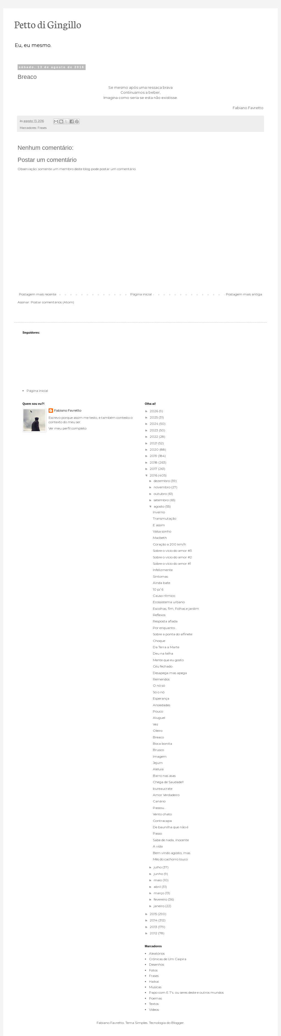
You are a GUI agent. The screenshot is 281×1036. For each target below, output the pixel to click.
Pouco (158, 711)
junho (159, 874)
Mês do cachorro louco (170, 859)
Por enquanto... (165, 628)
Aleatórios (157, 953)
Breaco (158, 737)
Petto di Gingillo (47, 24)
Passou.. (159, 808)
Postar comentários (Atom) (52, 302)
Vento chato (162, 814)
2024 (154, 424)
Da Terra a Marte (166, 647)
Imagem (160, 756)
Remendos (161, 679)
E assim (159, 525)
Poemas (155, 998)
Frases (42, 128)
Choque (159, 641)
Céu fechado (162, 666)
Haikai (154, 981)
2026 (154, 411)
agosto (159, 506)
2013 (154, 927)
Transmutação (164, 518)
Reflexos (159, 615)
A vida (158, 846)
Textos (154, 1004)
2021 (154, 443)
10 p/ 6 (158, 589)
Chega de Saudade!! (168, 782)
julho (158, 867)
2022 (154, 436)
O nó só (159, 685)
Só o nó (158, 692)
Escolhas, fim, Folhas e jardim (176, 608)
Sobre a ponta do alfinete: (173, 634)
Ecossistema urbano (169, 602)
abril (158, 887)
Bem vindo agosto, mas (171, 853)
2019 (154, 456)
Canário (159, 801)
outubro (161, 494)
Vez (155, 724)
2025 (154, 417)
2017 (154, 469)
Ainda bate (161, 583)
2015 (154, 914)
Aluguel (159, 718)
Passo (157, 833)
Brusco (158, 750)
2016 (154, 475)
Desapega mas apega (170, 673)
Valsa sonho (162, 531)
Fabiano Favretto (67, 410)
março (159, 893)
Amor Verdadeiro (166, 795)
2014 (154, 920)
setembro (162, 500)
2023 (154, 430)
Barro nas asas (164, 776)
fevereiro (161, 899)
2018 (154, 462)
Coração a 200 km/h (169, 544)
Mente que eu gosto (168, 660)
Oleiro (157, 730)
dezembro (162, 481)
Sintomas (160, 576)
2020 (154, 449)
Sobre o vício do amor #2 (172, 557)
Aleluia (158, 769)
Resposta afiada (165, 621)
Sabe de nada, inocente (171, 840)
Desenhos (156, 964)
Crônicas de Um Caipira (167, 959)
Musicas (155, 987)
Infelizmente (163, 570)
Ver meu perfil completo (67, 428)
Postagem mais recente (37, 294)
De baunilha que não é (170, 827)
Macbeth (160, 538)
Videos (154, 1009)
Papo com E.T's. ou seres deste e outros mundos (186, 992)
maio (158, 880)
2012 (154, 933)
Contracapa (162, 821)
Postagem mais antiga (244, 294)
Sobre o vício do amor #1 (172, 563)
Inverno (159, 512)
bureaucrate (162, 788)
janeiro (159, 906)
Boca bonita (162, 743)
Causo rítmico (164, 596)
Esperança (161, 698)
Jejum (158, 763)
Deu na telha (163, 653)
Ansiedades (161, 705)
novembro (162, 487)
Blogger (177, 1023)
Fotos (153, 970)
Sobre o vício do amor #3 (172, 551)
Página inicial (141, 294)
